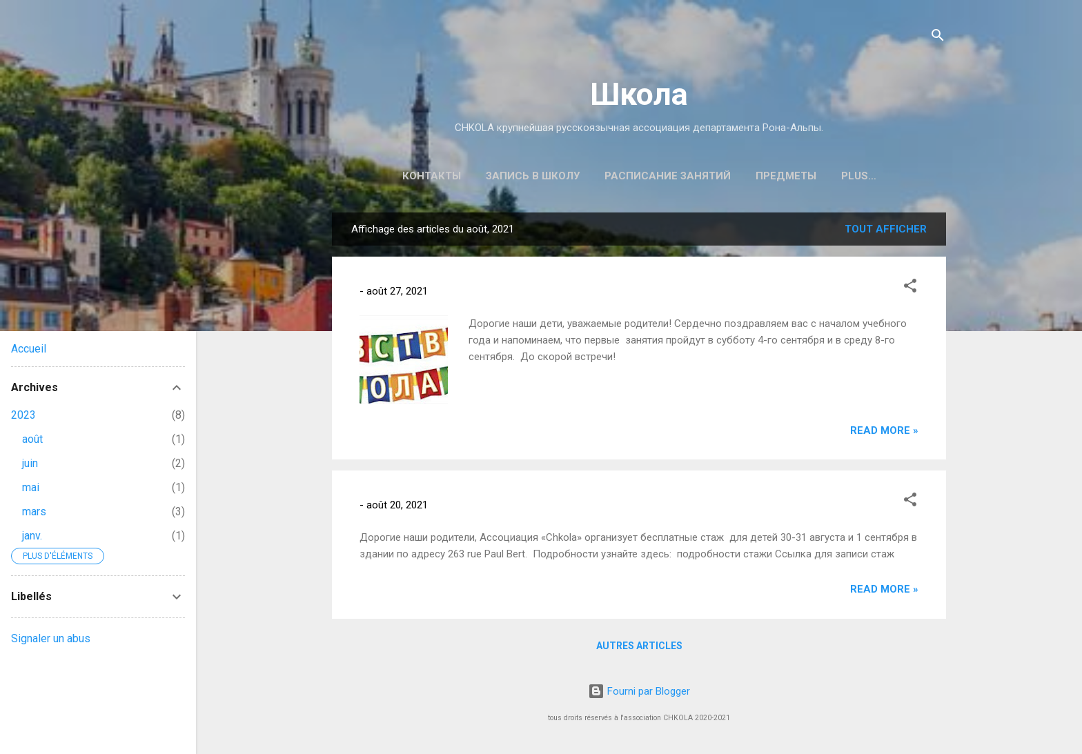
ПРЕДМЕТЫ (786, 176)
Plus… (858, 176)
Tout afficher (886, 229)
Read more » (884, 430)
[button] (910, 288)
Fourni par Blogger (639, 691)
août (32, 439)
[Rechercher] (937, 38)
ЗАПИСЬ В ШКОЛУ (533, 176)
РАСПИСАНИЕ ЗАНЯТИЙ (667, 176)
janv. (32, 535)
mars (34, 511)
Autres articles (639, 645)
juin (30, 463)
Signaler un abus (50, 638)
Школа (639, 94)
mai (30, 487)
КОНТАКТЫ (431, 176)
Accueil (28, 348)
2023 (23, 414)
